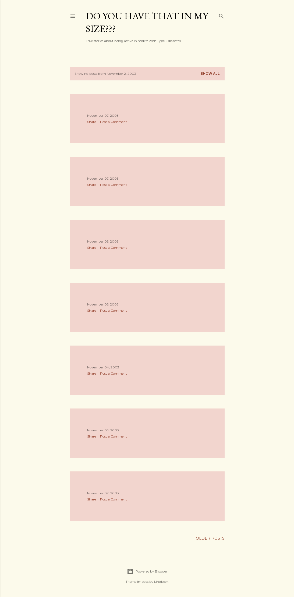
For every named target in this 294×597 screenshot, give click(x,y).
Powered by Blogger (147, 571)
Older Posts (210, 538)
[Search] (221, 15)
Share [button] (91, 122)
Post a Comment (113, 122)
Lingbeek (161, 582)
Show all (210, 74)
